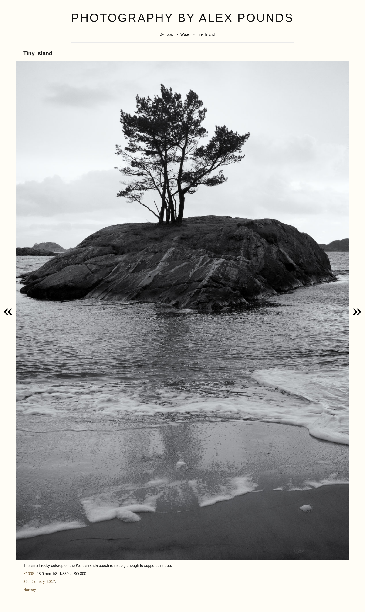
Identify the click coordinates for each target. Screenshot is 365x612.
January (38, 582)
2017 (51, 582)
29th (26, 582)
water (185, 34)
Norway (29, 590)
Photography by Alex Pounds (182, 17)
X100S (28, 574)
